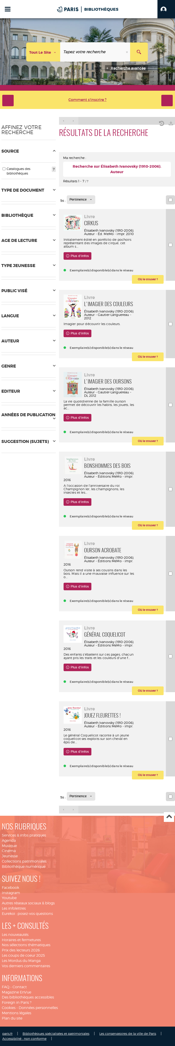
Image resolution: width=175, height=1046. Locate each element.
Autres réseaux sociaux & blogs (28, 903)
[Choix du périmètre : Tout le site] (43, 52)
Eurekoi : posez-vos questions (27, 913)
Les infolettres (14, 908)
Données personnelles (38, 1008)
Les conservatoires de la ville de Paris (127, 1033)
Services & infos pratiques (24, 835)
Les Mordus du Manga (21, 961)
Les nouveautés (15, 934)
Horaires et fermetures (21, 940)
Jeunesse (10, 856)
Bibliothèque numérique (23, 866)
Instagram (11, 893)
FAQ (5, 987)
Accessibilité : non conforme (24, 1039)
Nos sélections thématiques (26, 945)
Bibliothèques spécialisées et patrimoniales (56, 1033)
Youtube (9, 898)
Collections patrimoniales (24, 861)
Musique (9, 846)
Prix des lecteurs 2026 (21, 950)
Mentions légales (16, 1013)
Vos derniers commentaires (26, 966)
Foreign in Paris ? (16, 1002)
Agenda (9, 840)
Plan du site (12, 1018)
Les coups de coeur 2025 (23, 955)
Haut (169, 817)
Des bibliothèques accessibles (28, 997)
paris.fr (7, 1033)
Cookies (8, 1008)
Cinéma (9, 851)
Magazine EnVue (16, 992)
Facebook (10, 887)
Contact (20, 987)
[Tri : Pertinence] (81, 199)
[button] (166, 9)
